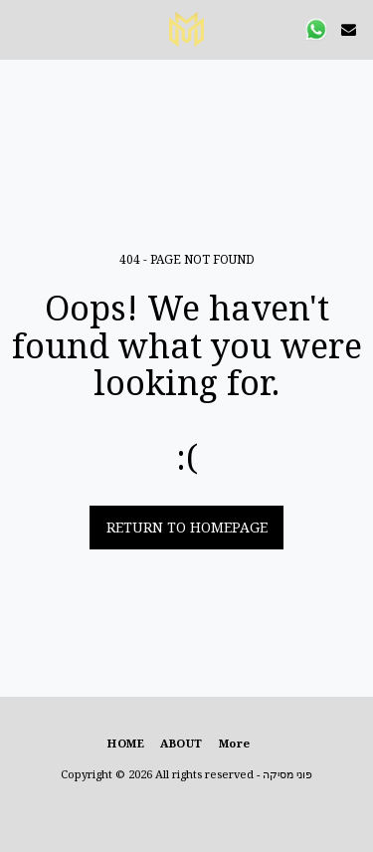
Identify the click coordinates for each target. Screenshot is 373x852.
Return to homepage (187, 527)
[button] (22, 28)
